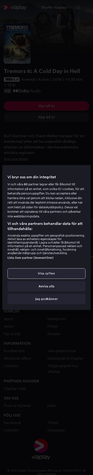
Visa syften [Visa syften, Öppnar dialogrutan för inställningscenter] (46, 273)
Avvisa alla (46, 286)
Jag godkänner (46, 298)
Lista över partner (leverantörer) (30, 257)
